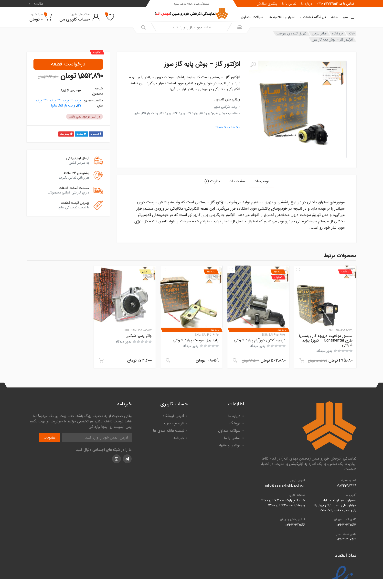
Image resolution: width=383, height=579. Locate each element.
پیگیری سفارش (267, 3)
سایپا (54, 105)
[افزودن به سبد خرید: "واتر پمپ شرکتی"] (101, 360)
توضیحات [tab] (261, 181)
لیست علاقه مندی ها (168, 431)
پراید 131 (63, 100)
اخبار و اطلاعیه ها (281, 17)
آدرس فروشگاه (173, 416)
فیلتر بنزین (319, 33)
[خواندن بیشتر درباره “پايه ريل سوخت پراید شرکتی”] (168, 360)
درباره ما (306, 3)
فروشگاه (337, 33)
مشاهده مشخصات (227, 127)
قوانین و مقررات (228, 445)
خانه (334, 17)
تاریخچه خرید (173, 423)
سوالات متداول (252, 17)
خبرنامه (178, 438)
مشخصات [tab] (237, 181)
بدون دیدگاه (324, 351)
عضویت (49, 437)
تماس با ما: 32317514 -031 (335, 3)
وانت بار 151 (67, 105)
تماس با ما (289, 3)
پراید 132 (49, 100)
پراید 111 (76, 100)
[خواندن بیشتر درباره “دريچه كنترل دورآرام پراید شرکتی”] (235, 360)
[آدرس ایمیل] (97, 437)
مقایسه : (36, 3)
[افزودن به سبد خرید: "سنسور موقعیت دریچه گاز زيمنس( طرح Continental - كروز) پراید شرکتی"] (302, 360)
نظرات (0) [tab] (212, 181)
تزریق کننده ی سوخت (291, 33)
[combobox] (191, 27)
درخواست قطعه (68, 64)
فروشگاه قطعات (313, 17)
